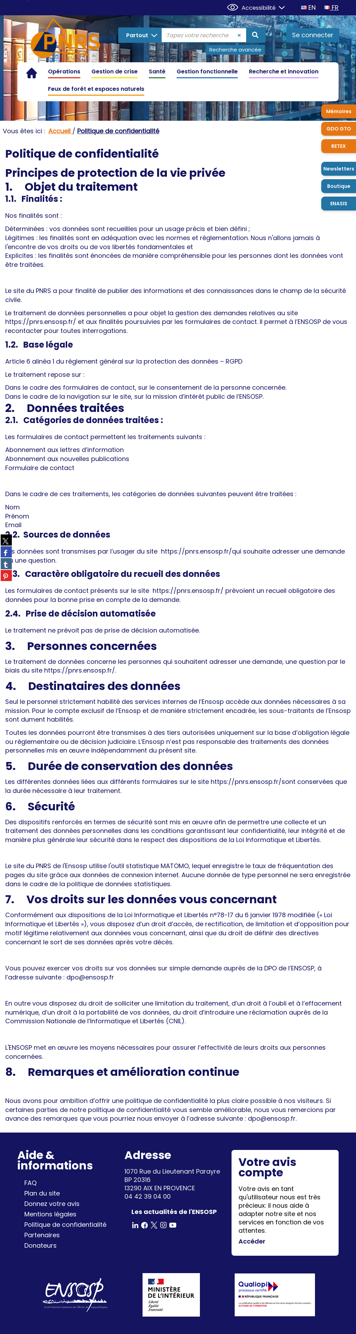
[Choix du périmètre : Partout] (140, 35)
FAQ (30, 1182)
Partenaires (42, 1235)
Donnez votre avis (52, 1203)
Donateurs (40, 1245)
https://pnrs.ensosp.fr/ (40, 321)
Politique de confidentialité (65, 1224)
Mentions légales (50, 1214)
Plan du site (42, 1193)
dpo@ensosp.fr (272, 1118)
